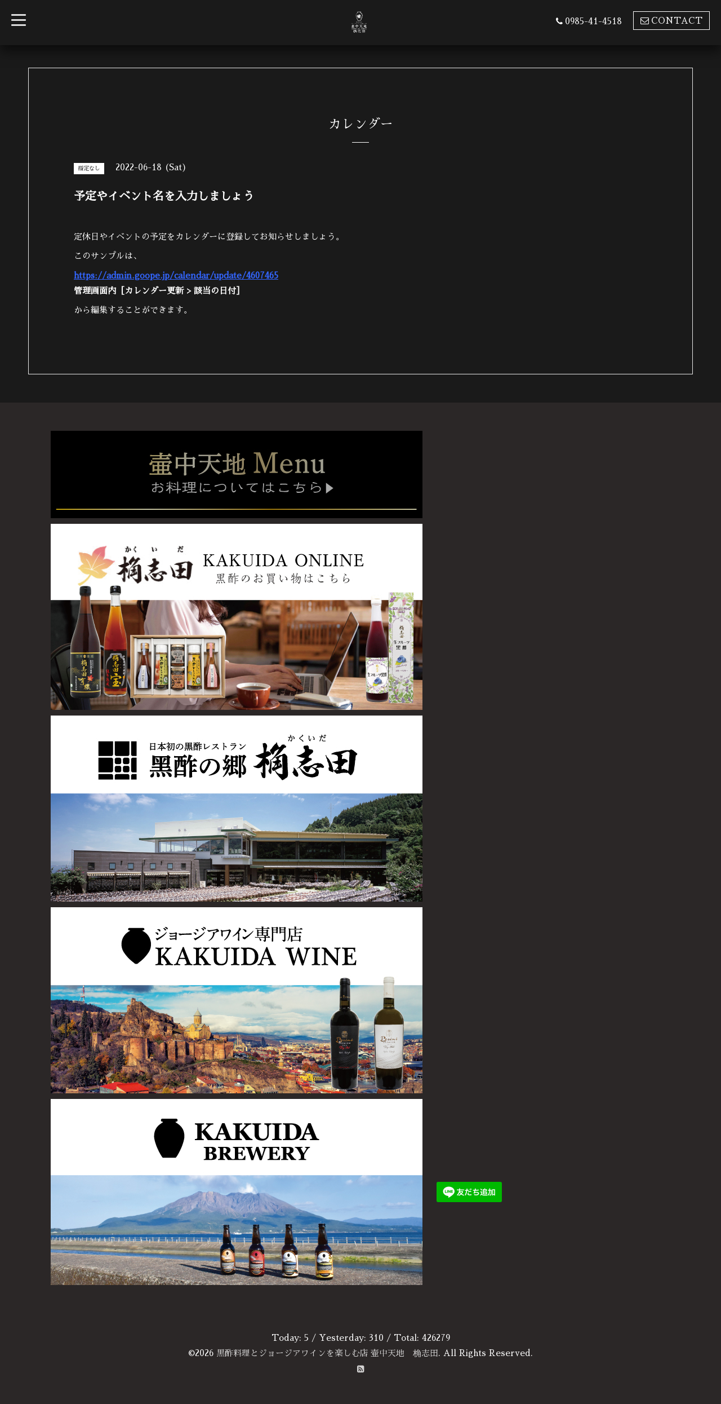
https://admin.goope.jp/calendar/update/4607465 (179, 275)
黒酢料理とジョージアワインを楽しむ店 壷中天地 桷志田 (327, 1353)
